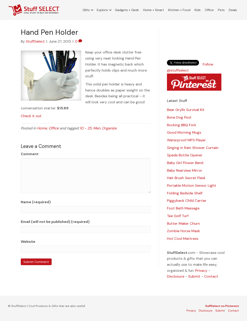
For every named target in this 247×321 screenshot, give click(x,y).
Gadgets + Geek (127, 10)
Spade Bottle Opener (184, 155)
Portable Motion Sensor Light (191, 185)
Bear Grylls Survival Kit (185, 109)
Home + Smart (153, 10)
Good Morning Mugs (184, 132)
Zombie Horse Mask (183, 231)
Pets (221, 10)
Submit (194, 276)
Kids (198, 10)
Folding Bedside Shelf (184, 193)
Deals (233, 10)
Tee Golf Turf (178, 215)
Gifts (86, 10)
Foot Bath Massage (183, 208)
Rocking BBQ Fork (181, 125)
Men (96, 128)
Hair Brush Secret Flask (186, 177)
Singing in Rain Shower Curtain (192, 147)
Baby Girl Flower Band (185, 162)
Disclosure (175, 276)
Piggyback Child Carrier (186, 200)
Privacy (201, 270)
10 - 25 (86, 128)
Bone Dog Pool (179, 117)
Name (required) (36, 202)
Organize (109, 128)
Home (42, 128)
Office (209, 10)
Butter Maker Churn (183, 223)
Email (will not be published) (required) (55, 221)
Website (28, 241)
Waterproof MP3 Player (186, 140)
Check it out (31, 116)
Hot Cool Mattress (182, 238)
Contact (211, 276)
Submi (219, 310)
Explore (102, 10)
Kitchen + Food (179, 10)
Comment (30, 154)
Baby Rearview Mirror (184, 170)
